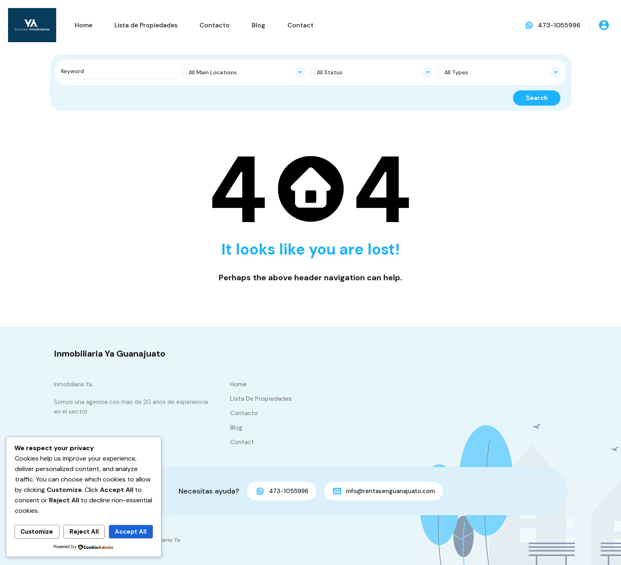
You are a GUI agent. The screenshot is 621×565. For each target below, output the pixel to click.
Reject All (84, 532)
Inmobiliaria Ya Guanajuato (109, 353)
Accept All (131, 532)
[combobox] (247, 72)
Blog (258, 25)
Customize (36, 532)
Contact (300, 25)
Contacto (215, 25)
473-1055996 (559, 25)
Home (83, 25)
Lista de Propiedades (145, 25)
